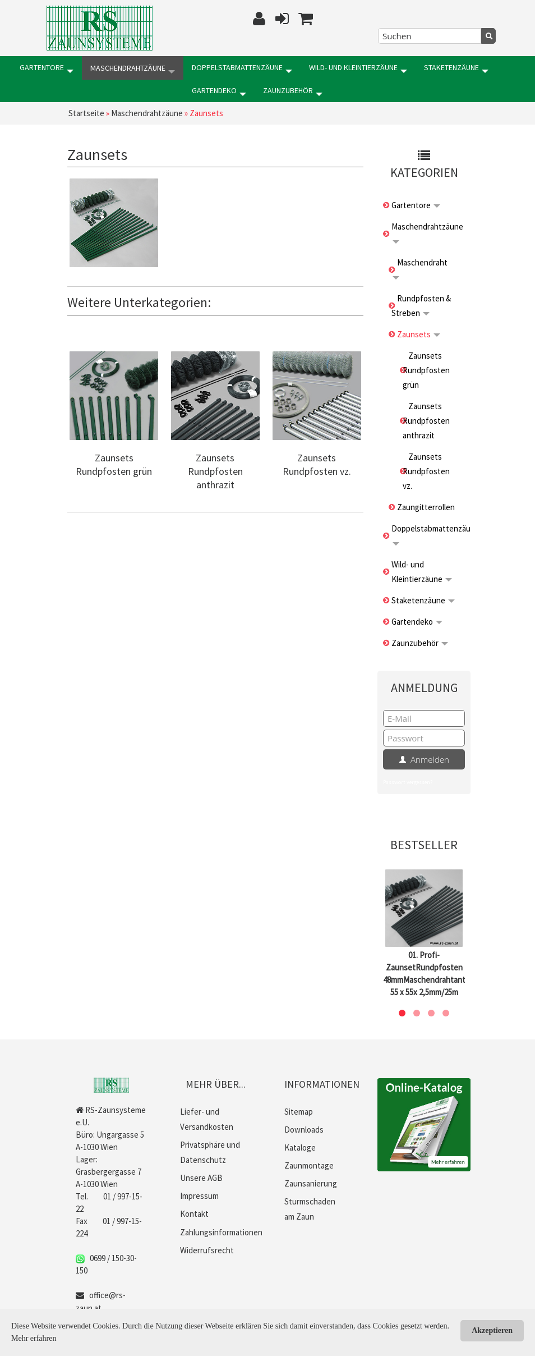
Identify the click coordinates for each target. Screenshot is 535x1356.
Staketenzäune (456, 67)
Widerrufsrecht (207, 1248)
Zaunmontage (309, 1164)
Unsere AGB (201, 1176)
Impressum (199, 1194)
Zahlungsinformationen (221, 1230)
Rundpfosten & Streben (421, 304)
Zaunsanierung (310, 1182)
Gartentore (46, 67)
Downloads (304, 1128)
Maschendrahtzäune (132, 67)
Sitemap (298, 1110)
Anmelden (424, 758)
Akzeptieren (492, 1330)
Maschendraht (420, 267)
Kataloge (300, 1146)
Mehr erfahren (33, 1338)
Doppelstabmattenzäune (242, 67)
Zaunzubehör (120, 90)
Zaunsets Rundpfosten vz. (317, 464)
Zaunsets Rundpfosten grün (114, 464)
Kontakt (194, 1212)
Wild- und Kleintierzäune (358, 67)
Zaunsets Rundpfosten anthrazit (215, 471)
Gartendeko (47, 90)
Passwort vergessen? (407, 781)
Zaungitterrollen (426, 506)
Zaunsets (418, 333)
